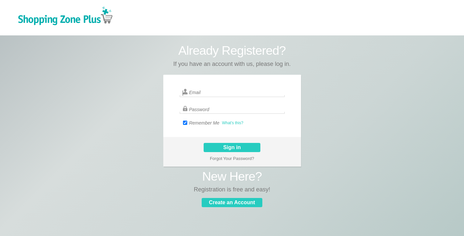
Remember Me (204, 123)
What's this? (232, 123)
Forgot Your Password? (232, 158)
